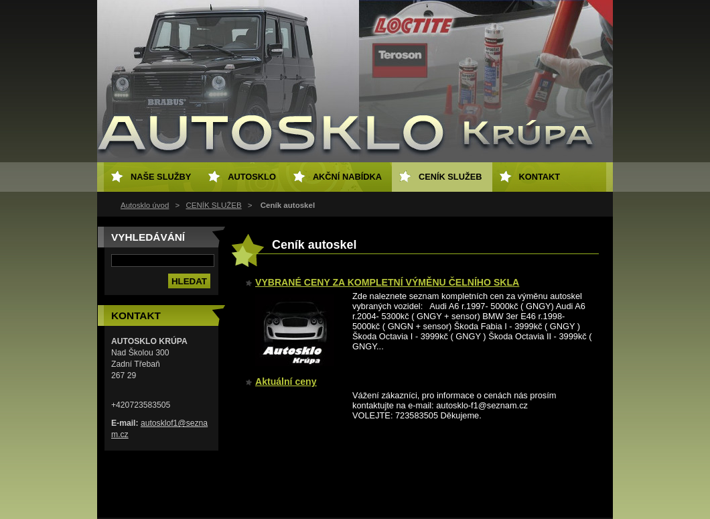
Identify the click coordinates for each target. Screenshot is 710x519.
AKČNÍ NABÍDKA (347, 177)
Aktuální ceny (286, 381)
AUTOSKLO (252, 177)
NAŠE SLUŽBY (161, 177)
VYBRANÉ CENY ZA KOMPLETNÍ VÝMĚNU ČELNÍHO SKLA (387, 282)
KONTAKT (540, 177)
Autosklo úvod (145, 205)
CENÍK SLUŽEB (213, 205)
